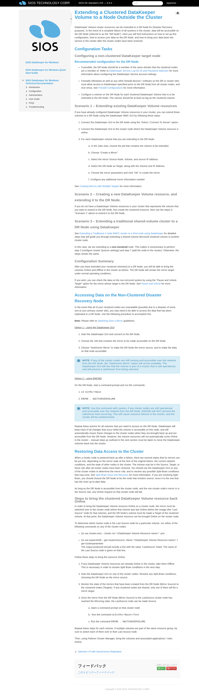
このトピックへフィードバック (96, 672)
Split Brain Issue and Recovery (112, 475)
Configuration (33, 91)
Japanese (172, 3)
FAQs (29, 103)
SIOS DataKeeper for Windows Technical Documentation (40, 81)
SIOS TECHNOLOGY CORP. (49, 3)
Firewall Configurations (110, 87)
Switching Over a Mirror (110, 320)
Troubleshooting (34, 107)
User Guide (32, 99)
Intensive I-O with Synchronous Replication (100, 651)
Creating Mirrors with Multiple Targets (99, 186)
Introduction (32, 87)
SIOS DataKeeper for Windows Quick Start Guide (46, 71)
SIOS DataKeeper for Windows (42, 62)
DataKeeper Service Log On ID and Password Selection (139, 70)
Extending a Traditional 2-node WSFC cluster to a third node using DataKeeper (121, 233)
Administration (33, 95)
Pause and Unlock (151, 283)
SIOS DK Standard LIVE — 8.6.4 (96, 3)
